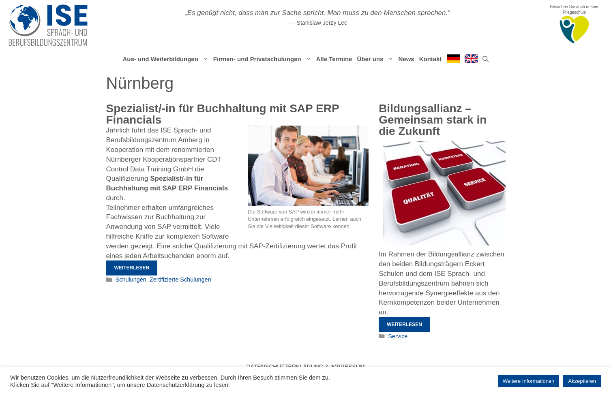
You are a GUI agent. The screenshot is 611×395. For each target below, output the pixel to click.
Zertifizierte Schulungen (180, 279)
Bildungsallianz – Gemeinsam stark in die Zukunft (433, 119)
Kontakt (430, 59)
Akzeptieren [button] (582, 381)
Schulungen (131, 279)
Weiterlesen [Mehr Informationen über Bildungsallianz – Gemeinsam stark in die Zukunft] (404, 324)
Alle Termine (334, 59)
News (406, 59)
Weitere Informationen (529, 381)
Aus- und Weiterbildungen (166, 59)
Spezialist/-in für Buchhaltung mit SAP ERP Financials (222, 114)
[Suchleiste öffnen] (485, 59)
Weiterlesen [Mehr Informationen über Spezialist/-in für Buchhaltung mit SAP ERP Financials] (132, 268)
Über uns (376, 59)
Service (397, 336)
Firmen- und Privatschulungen (263, 59)
